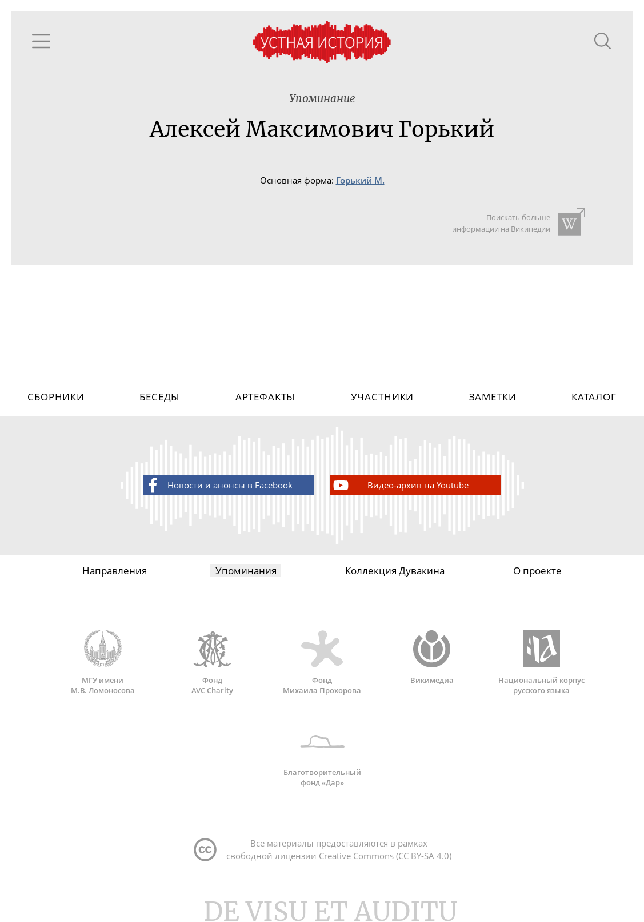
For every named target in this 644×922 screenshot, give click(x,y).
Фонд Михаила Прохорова (322, 663)
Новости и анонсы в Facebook (218, 485)
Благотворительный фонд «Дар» (322, 755)
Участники (382, 396)
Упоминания (246, 570)
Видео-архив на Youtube (400, 485)
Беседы (159, 396)
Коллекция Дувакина (395, 570)
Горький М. (360, 180)
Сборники (56, 396)
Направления (114, 570)
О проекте (537, 570)
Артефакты (265, 396)
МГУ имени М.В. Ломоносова (103, 663)
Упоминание (322, 98)
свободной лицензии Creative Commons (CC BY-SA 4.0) (338, 855)
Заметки (493, 396)
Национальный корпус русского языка (542, 663)
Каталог (594, 396)
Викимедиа (432, 657)
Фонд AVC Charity (212, 663)
